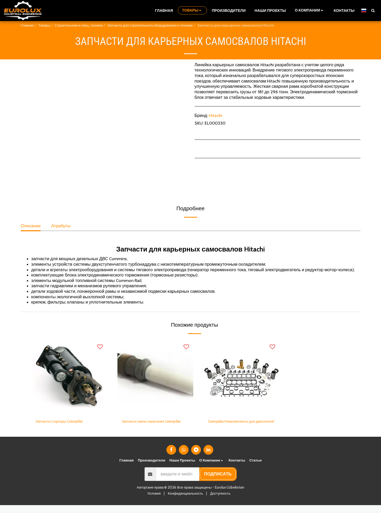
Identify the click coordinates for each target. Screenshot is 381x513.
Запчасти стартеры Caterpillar (65, 422)
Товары (44, 25)
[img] (69, 377)
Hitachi (215, 115)
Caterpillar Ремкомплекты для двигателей (237, 425)
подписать (218, 481)
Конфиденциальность (185, 501)
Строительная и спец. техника (79, 25)
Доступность (220, 501)
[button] (310, 10)
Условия (154, 501)
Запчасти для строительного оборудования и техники (149, 25)
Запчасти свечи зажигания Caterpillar (148, 425)
